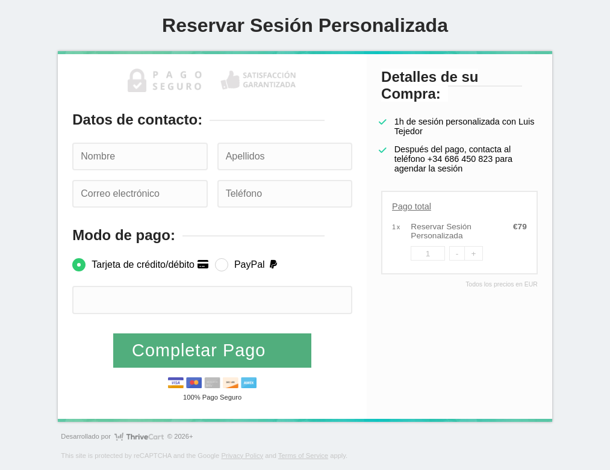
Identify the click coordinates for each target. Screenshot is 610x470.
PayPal (256, 264)
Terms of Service (303, 455)
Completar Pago (201, 350)
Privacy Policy (242, 455)
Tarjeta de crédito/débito (150, 264)
